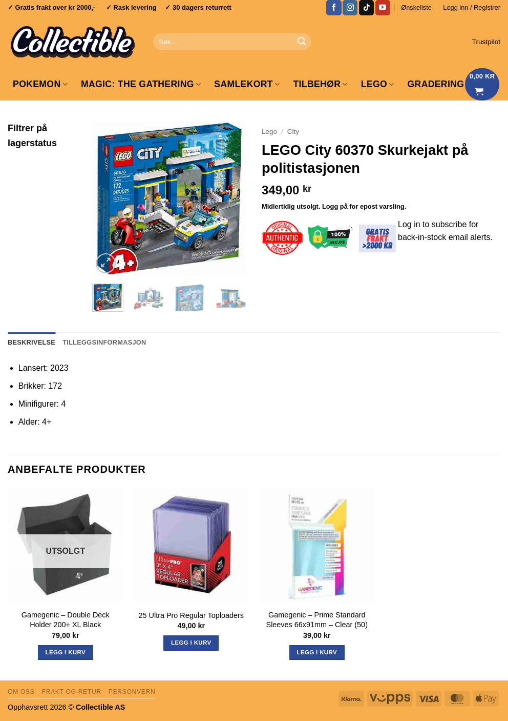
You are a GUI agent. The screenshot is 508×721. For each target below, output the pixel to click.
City (293, 131)
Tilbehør (320, 84)
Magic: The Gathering (141, 84)
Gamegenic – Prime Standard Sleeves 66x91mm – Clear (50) (317, 620)
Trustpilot (486, 42)
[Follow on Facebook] (333, 7)
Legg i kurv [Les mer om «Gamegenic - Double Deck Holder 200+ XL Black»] (66, 652)
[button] (471, 7)
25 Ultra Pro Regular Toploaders (191, 615)
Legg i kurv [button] (191, 642)
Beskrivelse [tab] (31, 342)
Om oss (21, 691)
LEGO (377, 84)
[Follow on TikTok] (366, 7)
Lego (269, 131)
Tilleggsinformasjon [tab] (104, 342)
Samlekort (247, 84)
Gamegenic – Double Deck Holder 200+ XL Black (66, 620)
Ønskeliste (416, 7)
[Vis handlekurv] (482, 84)
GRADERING (436, 84)
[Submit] (301, 42)
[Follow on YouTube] (382, 7)
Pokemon (40, 84)
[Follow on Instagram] (350, 7)
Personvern (132, 691)
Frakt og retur (71, 691)
